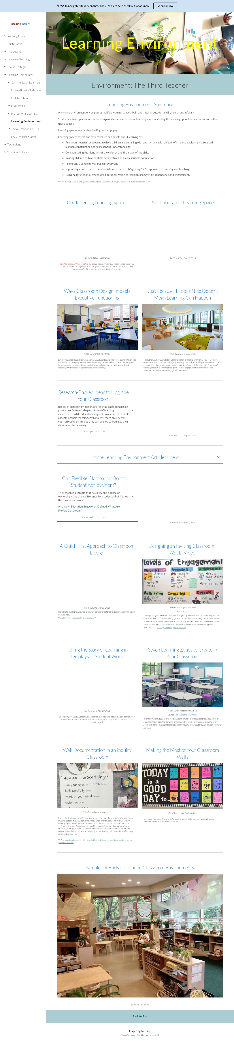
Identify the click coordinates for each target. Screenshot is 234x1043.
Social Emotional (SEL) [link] (25, 128)
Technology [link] (14, 144)
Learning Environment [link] (26, 121)
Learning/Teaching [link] (18, 59)
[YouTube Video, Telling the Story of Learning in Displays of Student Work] (97, 684)
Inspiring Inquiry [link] (17, 36)
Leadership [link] (18, 105)
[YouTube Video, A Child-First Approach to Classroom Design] (97, 581)
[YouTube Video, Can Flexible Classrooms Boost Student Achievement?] (182, 495)
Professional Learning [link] (24, 113)
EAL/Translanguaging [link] (23, 136)
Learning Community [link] (20, 74)
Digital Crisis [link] (14, 43)
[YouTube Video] (97, 231)
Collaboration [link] (19, 98)
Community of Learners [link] (25, 82)
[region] (117, 6)
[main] (140, 42)
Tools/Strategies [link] (17, 67)
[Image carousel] (140, 940)
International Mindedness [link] (27, 90)
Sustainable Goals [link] (18, 152)
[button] (229, 16)
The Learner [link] (15, 51)
